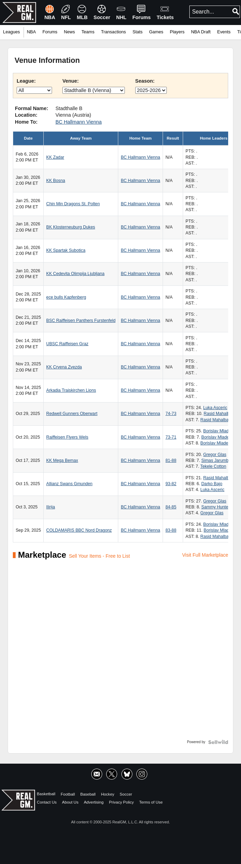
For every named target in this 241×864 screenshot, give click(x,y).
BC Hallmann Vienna (78, 122)
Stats (137, 32)
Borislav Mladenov (220, 431)
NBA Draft (200, 32)
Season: (145, 81)
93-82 (170, 483)
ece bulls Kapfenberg (66, 297)
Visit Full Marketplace (205, 555)
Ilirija (50, 507)
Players (177, 32)
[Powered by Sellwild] (218, 742)
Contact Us (47, 802)
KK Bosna (55, 180)
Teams (87, 32)
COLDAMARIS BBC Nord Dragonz (79, 530)
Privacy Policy (121, 802)
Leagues (11, 32)
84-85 (170, 507)
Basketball (46, 794)
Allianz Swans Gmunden (69, 483)
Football (68, 794)
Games (156, 32)
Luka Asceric (215, 407)
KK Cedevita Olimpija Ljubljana (75, 273)
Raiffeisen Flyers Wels (67, 437)
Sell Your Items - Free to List (99, 556)
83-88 (170, 530)
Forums (49, 32)
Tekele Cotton (213, 466)
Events (224, 32)
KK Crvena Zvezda (64, 367)
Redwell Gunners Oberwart (71, 413)
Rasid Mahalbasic (220, 413)
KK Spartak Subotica (65, 250)
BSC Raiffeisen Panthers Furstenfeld (80, 320)
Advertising (94, 802)
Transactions (113, 32)
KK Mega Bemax (62, 460)
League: (26, 81)
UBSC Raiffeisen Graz (67, 343)
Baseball (87, 794)
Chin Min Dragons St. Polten (73, 203)
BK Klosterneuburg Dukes (70, 227)
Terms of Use (151, 802)
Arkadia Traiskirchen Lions (71, 390)
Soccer (126, 794)
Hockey (107, 794)
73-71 (170, 437)
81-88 (170, 460)
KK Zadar (55, 157)
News (69, 32)
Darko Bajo (212, 483)
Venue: (70, 81)
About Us (70, 802)
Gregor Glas (214, 454)
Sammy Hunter (215, 507)
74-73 (170, 413)
